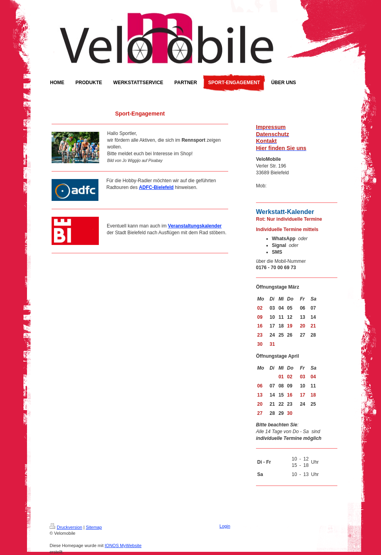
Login (224, 526)
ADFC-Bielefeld (156, 187)
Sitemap (94, 527)
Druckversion (66, 527)
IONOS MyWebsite (123, 545)
